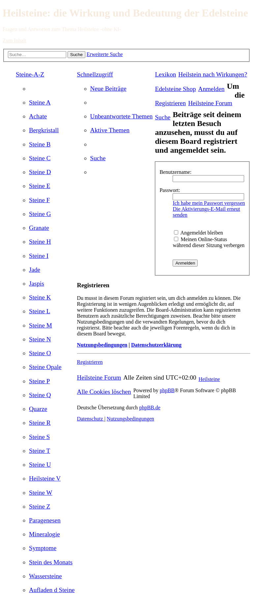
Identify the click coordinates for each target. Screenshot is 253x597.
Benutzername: (175, 172)
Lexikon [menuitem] (165, 74)
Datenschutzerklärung (156, 345)
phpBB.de (149, 407)
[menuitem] (40, 102)
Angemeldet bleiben (198, 233)
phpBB (167, 390)
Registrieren (90, 362)
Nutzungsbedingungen (102, 345)
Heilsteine (209, 379)
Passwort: (169, 190)
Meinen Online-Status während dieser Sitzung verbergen (208, 242)
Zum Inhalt (14, 40)
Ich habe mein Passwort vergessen (209, 203)
